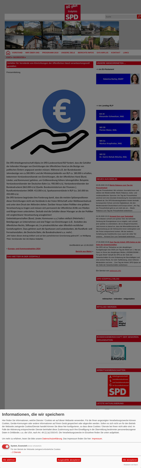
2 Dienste (16, 452)
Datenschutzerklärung (52, 438)
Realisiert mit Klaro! (131, 465)
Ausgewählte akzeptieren (69, 460)
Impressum (97, 438)
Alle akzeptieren (130, 460)
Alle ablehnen (9, 460)
